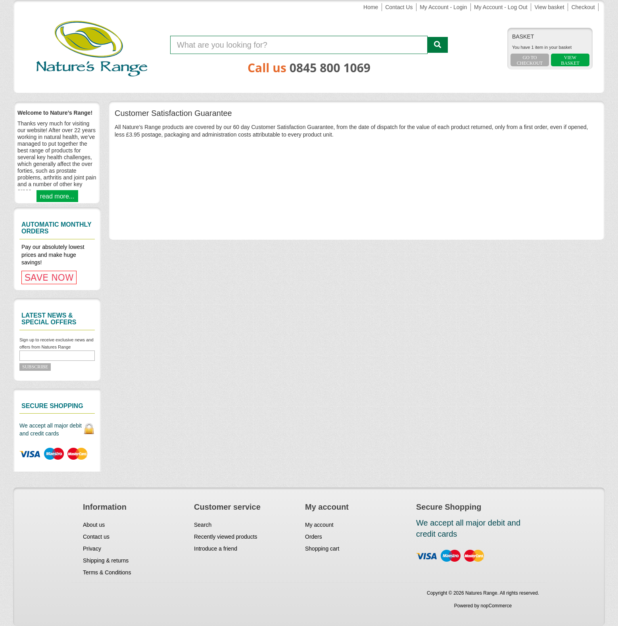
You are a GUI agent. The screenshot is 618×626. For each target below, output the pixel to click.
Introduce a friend (215, 548)
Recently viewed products (225, 537)
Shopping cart (322, 548)
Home (370, 7)
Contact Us (399, 7)
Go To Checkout (530, 60)
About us (94, 525)
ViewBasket (570, 60)
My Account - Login (443, 7)
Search (202, 525)
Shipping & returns (106, 560)
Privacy (92, 548)
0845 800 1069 (330, 68)
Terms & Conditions (107, 572)
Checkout (583, 7)
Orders (313, 537)
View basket (549, 7)
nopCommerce (496, 606)
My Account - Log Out (501, 7)
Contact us (96, 537)
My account (319, 525)
